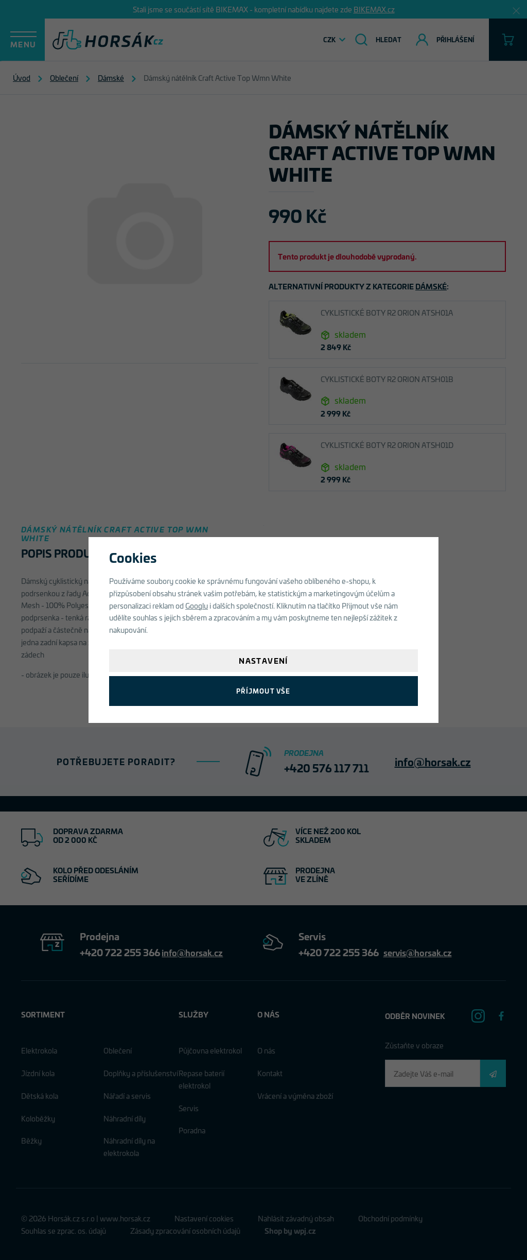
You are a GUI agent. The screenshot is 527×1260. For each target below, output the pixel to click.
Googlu (196, 605)
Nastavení (263, 660)
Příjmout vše (263, 691)
